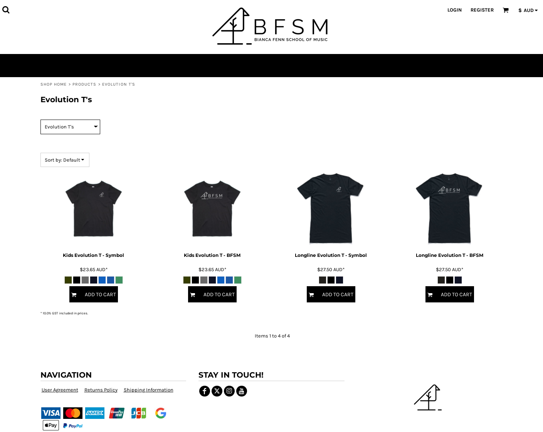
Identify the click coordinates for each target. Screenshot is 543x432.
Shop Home (53, 84)
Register (482, 10)
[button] (6, 10)
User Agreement (60, 390)
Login (454, 10)
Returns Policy (101, 390)
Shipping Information (148, 390)
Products (84, 84)
